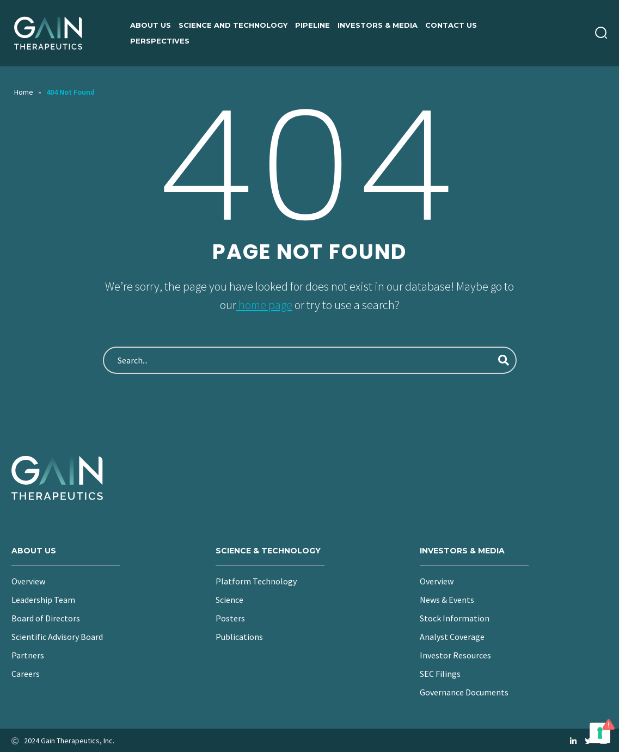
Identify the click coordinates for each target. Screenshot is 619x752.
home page (264, 304)
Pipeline (312, 25)
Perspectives (159, 40)
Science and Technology (233, 25)
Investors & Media (378, 25)
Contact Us (451, 25)
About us (150, 25)
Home (23, 92)
